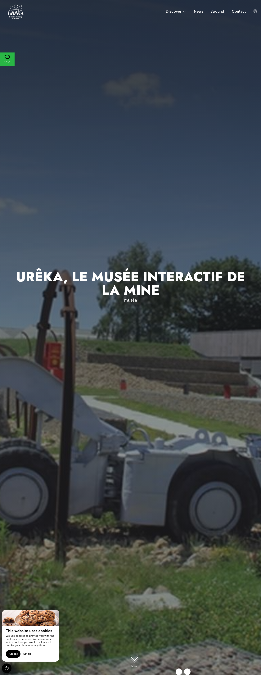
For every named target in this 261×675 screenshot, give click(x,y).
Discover (176, 11)
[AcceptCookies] (6, 668)
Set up (27, 653)
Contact (239, 11)
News (198, 11)
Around (217, 11)
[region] (30, 636)
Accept (13, 653)
